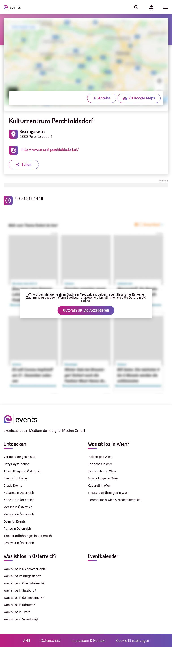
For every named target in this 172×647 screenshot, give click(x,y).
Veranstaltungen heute (19, 457)
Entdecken (15, 443)
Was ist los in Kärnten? (19, 605)
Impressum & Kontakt (88, 640)
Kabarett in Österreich (19, 493)
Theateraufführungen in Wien (108, 493)
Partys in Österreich (17, 528)
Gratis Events (13, 485)
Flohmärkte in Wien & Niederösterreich (114, 500)
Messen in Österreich (18, 507)
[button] (136, 7)
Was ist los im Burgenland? (22, 576)
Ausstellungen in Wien (103, 478)
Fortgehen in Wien (100, 464)
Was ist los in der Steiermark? (24, 597)
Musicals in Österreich (19, 514)
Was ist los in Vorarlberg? (21, 619)
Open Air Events (15, 521)
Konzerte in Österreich (19, 500)
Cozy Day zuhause (16, 464)
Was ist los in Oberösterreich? (24, 583)
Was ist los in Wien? (108, 443)
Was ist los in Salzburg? (20, 590)
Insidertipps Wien (100, 457)
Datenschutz (51, 640)
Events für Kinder (15, 478)
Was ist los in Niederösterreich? (25, 569)
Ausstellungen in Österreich (22, 471)
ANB (26, 640)
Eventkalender (103, 555)
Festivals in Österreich (19, 543)
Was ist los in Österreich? (30, 555)
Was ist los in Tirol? (17, 612)
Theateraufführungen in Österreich (28, 536)
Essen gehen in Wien (102, 471)
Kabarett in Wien (99, 485)
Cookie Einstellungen (132, 640)
